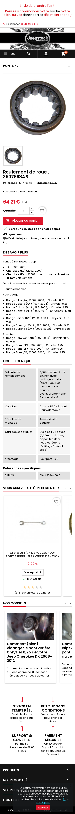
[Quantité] (24, 211)
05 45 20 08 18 (29, 24)
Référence (10, 183)
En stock (29, 229)
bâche (55, 11)
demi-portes (33, 15)
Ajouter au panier (22, 220)
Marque (42, 183)
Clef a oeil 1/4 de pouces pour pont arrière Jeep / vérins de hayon (32, 554)
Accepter (43, 807)
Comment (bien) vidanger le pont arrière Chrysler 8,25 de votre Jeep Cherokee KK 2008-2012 (29, 652)
